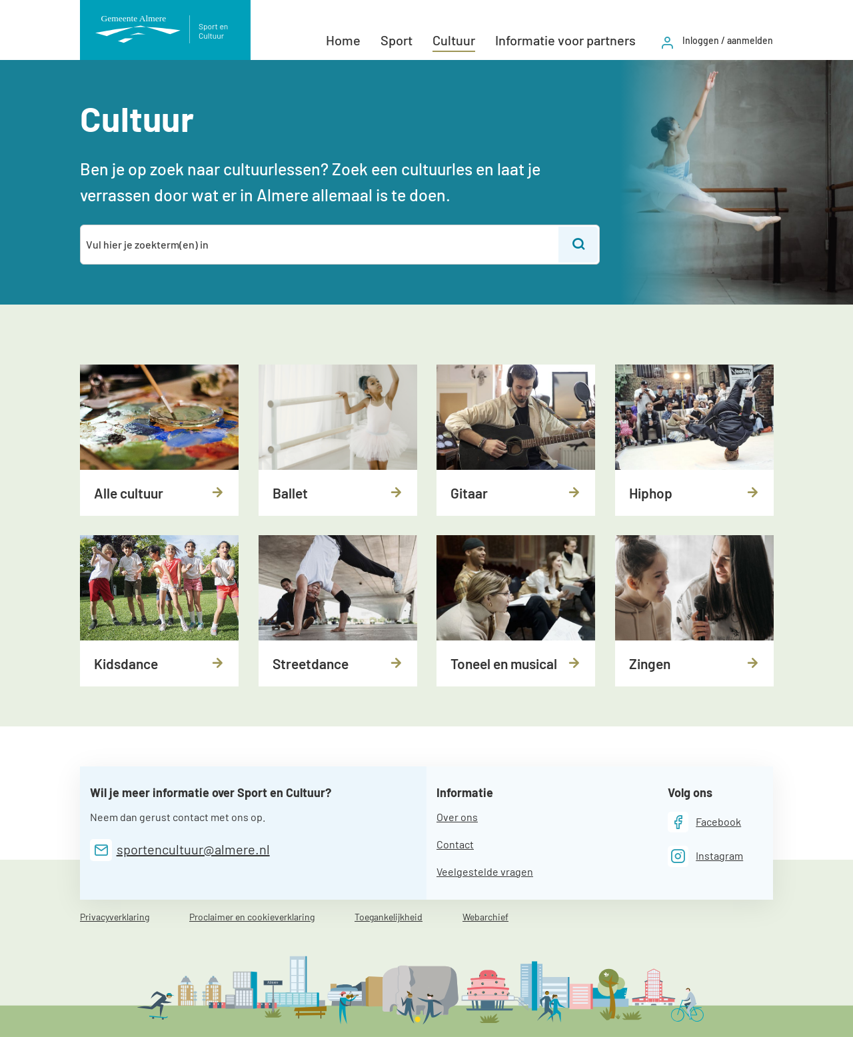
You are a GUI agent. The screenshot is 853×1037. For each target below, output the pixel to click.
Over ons (457, 816)
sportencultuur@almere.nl (193, 849)
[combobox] (320, 245)
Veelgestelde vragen (484, 871)
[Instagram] (706, 856)
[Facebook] (705, 822)
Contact (455, 844)
